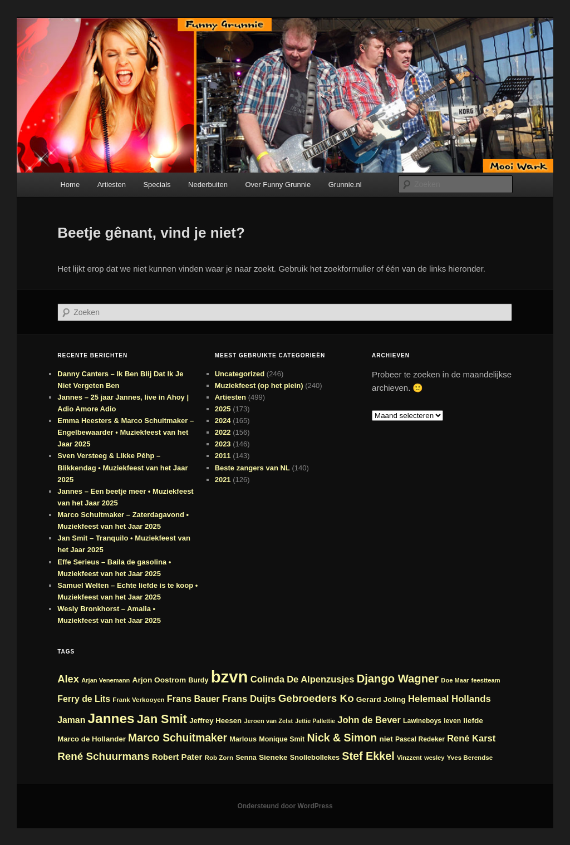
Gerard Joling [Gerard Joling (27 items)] (381, 699)
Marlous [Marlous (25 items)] (243, 739)
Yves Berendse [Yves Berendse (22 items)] (470, 757)
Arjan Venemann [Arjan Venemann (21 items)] (105, 680)
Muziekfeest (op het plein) (259, 385)
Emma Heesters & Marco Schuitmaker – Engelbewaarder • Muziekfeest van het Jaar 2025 (125, 432)
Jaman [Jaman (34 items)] (71, 720)
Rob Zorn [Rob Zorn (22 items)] (219, 757)
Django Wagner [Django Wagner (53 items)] (398, 678)
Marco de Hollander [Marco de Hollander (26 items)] (91, 739)
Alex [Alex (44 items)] (68, 679)
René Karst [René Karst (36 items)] (471, 738)
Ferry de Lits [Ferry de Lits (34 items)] (83, 699)
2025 (223, 409)
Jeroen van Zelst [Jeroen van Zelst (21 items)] (268, 721)
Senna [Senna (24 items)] (246, 758)
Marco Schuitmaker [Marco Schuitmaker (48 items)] (177, 738)
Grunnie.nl (345, 184)
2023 (223, 444)
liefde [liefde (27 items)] (473, 720)
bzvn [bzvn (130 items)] (229, 676)
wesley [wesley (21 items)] (434, 757)
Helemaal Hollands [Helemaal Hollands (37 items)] (449, 699)
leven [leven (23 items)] (452, 721)
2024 (223, 420)
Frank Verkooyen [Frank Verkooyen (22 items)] (138, 699)
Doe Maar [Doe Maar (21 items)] (455, 680)
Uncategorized (240, 374)
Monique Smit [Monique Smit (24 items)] (281, 739)
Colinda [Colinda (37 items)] (267, 679)
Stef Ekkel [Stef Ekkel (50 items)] (368, 756)
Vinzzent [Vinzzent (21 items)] (409, 757)
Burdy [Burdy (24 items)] (198, 680)
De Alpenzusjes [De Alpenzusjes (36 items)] (320, 679)
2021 (223, 479)
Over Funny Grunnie (278, 184)
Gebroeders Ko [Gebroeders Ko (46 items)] (316, 698)
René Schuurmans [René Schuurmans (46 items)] (103, 756)
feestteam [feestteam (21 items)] (485, 680)
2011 (223, 455)
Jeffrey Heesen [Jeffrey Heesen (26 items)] (215, 720)
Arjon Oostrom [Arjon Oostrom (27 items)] (159, 680)
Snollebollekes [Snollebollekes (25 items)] (315, 757)
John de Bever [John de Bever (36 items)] (369, 720)
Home (70, 184)
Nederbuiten (208, 184)
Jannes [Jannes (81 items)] (110, 718)
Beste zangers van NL (252, 468)
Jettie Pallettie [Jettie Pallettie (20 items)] (315, 721)
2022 (223, 432)
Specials (156, 184)
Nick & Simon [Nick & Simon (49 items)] (342, 737)
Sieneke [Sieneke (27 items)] (273, 757)
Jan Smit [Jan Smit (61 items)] (162, 719)
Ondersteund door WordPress (284, 806)
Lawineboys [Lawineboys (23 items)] (422, 721)
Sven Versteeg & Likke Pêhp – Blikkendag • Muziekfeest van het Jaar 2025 (122, 467)
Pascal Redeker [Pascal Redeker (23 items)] (420, 739)
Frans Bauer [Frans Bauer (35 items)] (193, 699)
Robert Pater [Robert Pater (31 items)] (177, 757)
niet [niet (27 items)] (385, 739)
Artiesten (111, 184)
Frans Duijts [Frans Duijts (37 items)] (249, 699)
